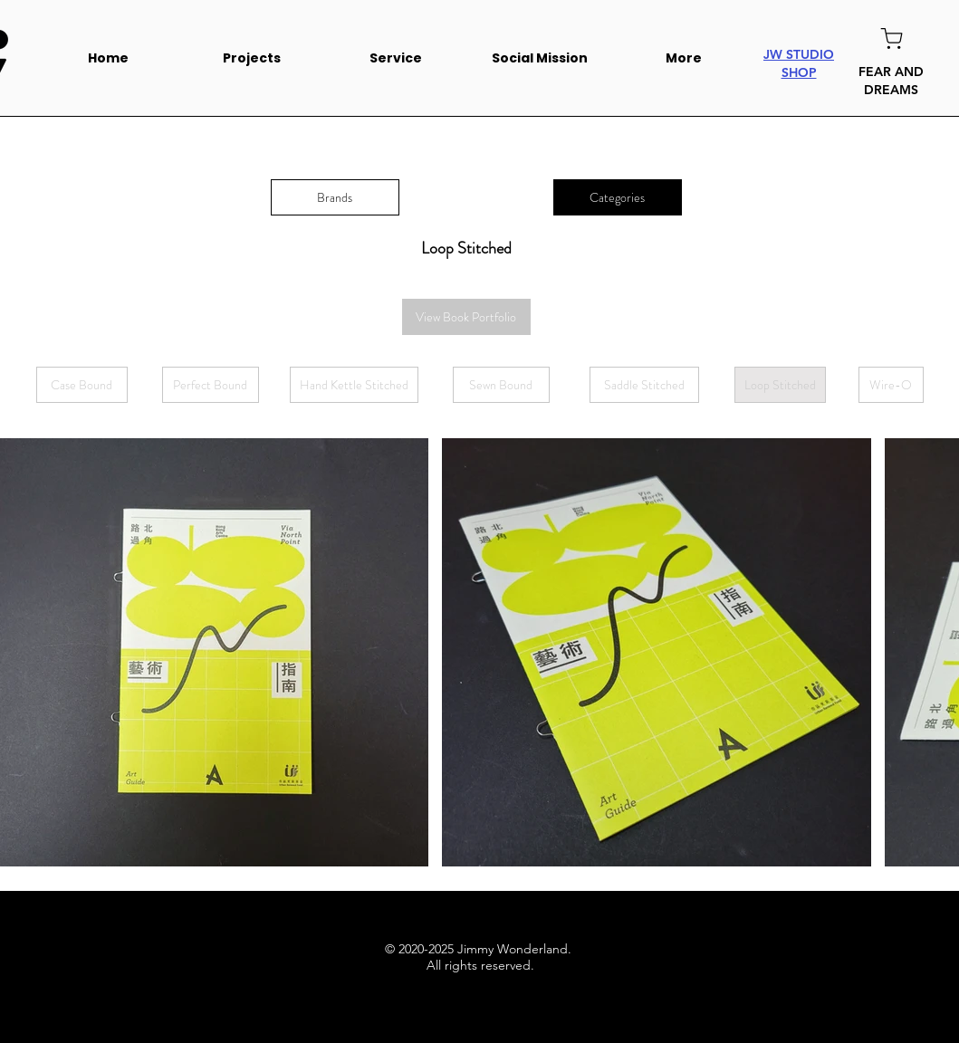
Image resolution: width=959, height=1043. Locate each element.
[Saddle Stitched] (644, 385)
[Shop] (891, 38)
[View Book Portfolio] (466, 317)
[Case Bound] (82, 385)
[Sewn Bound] (501, 385)
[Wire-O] (891, 385)
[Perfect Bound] (210, 385)
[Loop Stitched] (780, 385)
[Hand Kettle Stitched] (354, 385)
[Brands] (335, 197)
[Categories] (617, 197)
